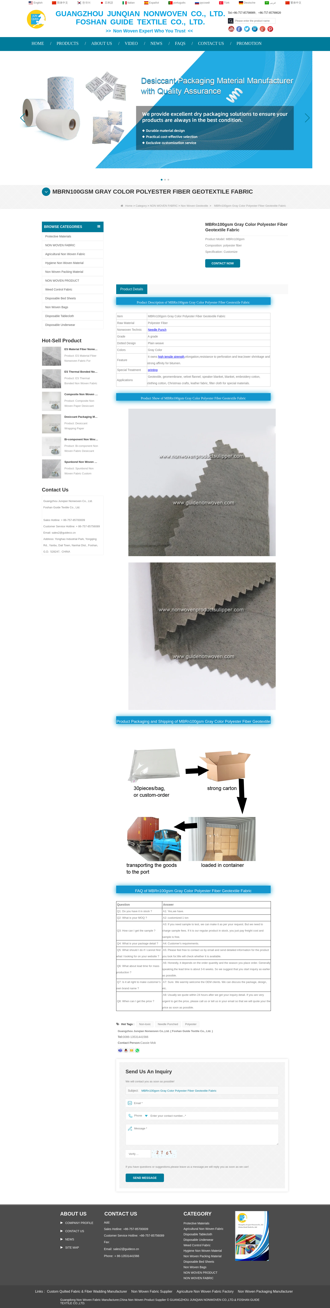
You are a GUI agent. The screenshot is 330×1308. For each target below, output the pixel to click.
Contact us (120, 1214)
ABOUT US (101, 43)
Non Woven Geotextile (194, 205)
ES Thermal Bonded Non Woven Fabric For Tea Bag (81, 371)
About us (73, 1214)
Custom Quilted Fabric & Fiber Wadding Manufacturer (87, 1291)
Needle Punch (157, 329)
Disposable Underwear (60, 325)
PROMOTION (249, 43)
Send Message (145, 1177)
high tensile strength (171, 356)
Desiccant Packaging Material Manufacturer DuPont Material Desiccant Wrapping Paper (81, 416)
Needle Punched (168, 1024)
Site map (72, 1247)
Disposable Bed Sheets (60, 298)
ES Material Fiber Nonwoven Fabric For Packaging (81, 349)
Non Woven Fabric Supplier (151, 1291)
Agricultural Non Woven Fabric (65, 254)
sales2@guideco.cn (126, 1249)
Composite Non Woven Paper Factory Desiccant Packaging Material (81, 394)
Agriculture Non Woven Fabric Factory (205, 1291)
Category (141, 205)
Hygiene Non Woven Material (64, 263)
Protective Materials (58, 236)
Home (127, 205)
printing (153, 370)
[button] (161, 180)
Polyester (191, 1024)
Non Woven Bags (56, 307)
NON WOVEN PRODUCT (62, 280)
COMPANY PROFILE (79, 1223)
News (69, 1239)
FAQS (180, 43)
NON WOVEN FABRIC (164, 205)
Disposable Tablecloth (59, 316)
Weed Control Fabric (58, 289)
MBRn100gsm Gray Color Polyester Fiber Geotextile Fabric (177, 1090)
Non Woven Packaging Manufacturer (265, 1291)
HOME (38, 43)
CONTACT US (211, 43)
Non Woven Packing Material (64, 271)
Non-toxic (145, 1024)
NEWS (156, 43)
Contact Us (74, 1231)
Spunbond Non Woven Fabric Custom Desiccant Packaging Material (81, 461)
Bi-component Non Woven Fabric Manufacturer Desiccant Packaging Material (81, 439)
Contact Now (223, 263)
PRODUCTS (68, 43)
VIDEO (131, 43)
